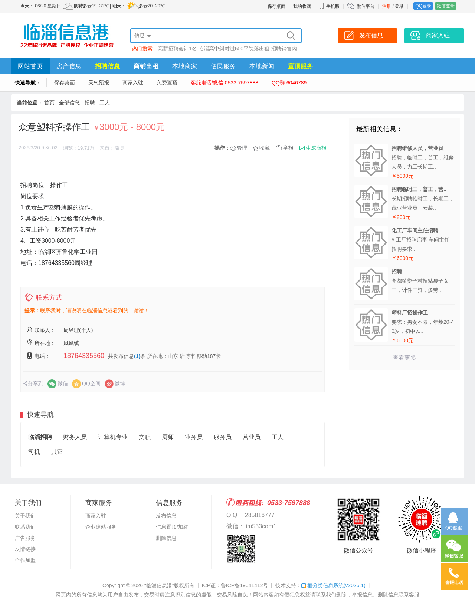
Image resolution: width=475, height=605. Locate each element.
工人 (104, 103)
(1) (137, 356)
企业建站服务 (101, 527)
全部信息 (69, 103)
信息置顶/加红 (172, 527)
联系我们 (25, 527)
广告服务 (25, 538)
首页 (49, 103)
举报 (288, 148)
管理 (242, 148)
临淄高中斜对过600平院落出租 (234, 48)
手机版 (329, 6)
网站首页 (30, 66)
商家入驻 (132, 83)
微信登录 (446, 6)
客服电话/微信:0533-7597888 (224, 83)
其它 (57, 452)
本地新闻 (262, 66)
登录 (399, 6)
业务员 (194, 437)
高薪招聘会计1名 (177, 48)
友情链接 (25, 549)
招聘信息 (107, 66)
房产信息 (69, 66)
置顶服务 (300, 66)
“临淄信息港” (159, 585)
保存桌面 (276, 6)
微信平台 (365, 6)
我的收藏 (302, 6)
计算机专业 (113, 437)
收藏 (264, 148)
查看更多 (404, 358)
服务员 (223, 437)
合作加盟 (25, 560)
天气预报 (98, 83)
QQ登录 (423, 6)
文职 (145, 437)
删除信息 (166, 538)
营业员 (252, 437)
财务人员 (75, 437)
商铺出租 (146, 66)
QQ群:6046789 (289, 83)
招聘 (90, 103)
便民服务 (223, 66)
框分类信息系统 (333, 585)
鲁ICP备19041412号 (244, 585)
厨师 (168, 437)
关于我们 (25, 516)
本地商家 (184, 66)
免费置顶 (167, 83)
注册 (386, 6)
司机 (34, 452)
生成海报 (316, 148)
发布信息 (166, 516)
